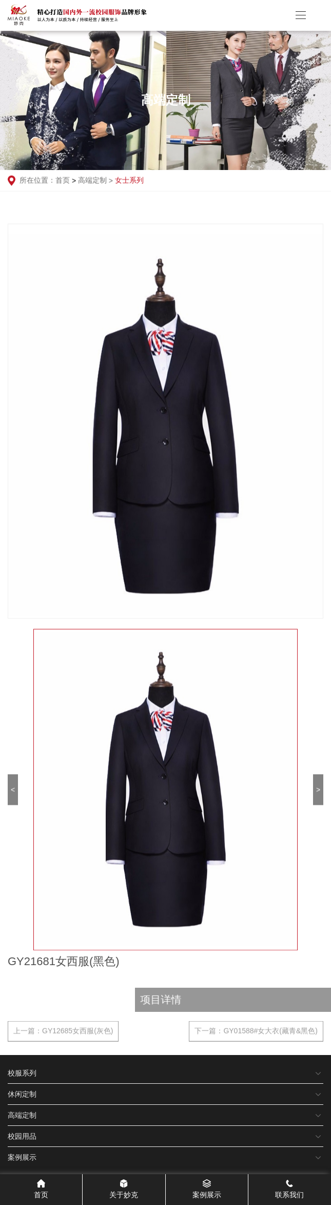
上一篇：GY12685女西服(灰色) (63, 1034)
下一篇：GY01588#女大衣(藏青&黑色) (256, 1034)
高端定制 (96, 181)
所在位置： (31, 181)
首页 (62, 181)
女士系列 (129, 181)
